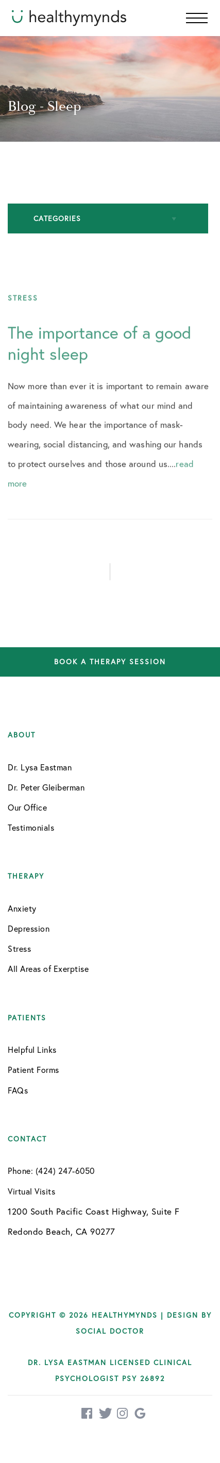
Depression (28, 928)
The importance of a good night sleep (99, 353)
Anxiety (22, 908)
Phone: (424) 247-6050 (51, 1170)
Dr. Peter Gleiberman (46, 787)
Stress (19, 948)
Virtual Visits (31, 1191)
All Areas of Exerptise (48, 968)
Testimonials (31, 827)
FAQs (18, 1090)
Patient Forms (33, 1069)
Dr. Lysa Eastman (40, 767)
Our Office (27, 807)
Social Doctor (110, 1331)
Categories (57, 218)
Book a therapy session (110, 662)
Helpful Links (32, 1049)
